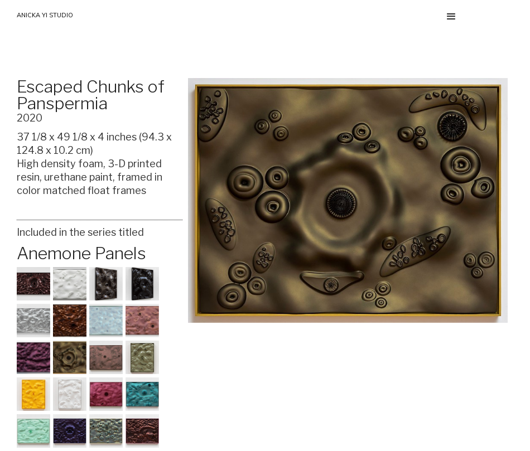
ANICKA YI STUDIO (45, 15)
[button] (451, 16)
